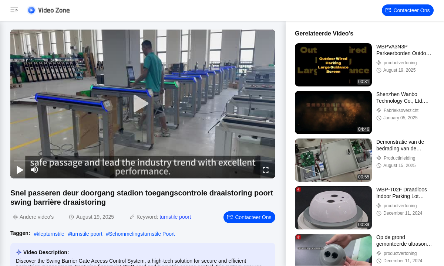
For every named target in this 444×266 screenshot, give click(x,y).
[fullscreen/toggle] (265, 169)
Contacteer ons (408, 10)
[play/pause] (20, 169)
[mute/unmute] (34, 169)
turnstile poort (175, 217)
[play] (143, 104)
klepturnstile (50, 234)
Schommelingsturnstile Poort (142, 234)
